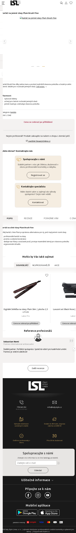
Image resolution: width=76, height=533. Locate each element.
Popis (10, 218)
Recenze (28, 218)
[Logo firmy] (15, 3)
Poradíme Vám (51, 218)
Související (22, 265)
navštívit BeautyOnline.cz (38, 141)
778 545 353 (21, 407)
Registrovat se (38, 175)
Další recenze (38, 368)
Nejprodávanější (41, 265)
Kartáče (13, 112)
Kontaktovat (38, 202)
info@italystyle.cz (54, 407)
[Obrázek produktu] (38, 42)
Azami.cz (46, 531)
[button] (32, 66)
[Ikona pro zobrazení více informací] (58, 463)
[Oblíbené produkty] (72, 3)
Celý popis (40, 86)
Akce (56, 265)
